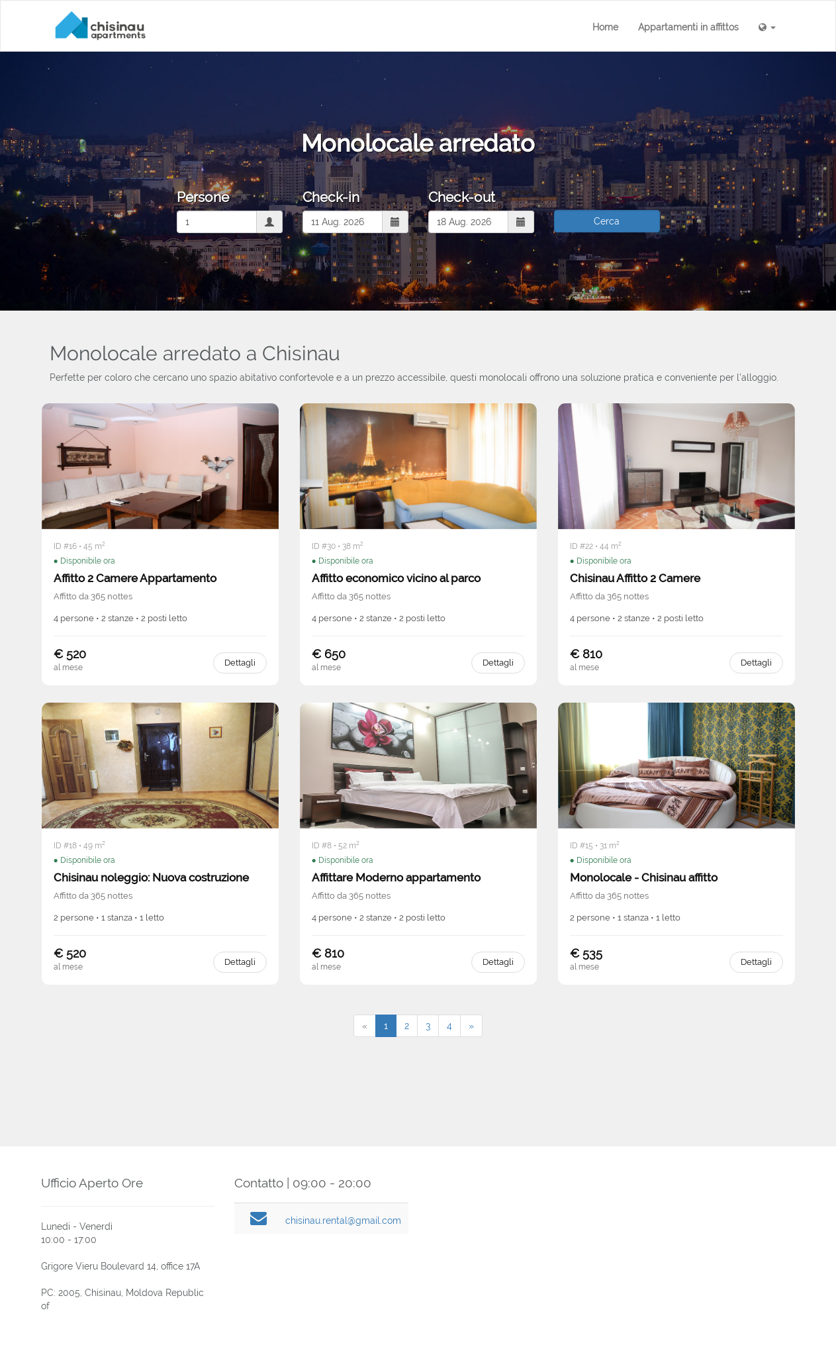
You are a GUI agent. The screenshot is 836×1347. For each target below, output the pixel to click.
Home (605, 27)
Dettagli (239, 663)
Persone (203, 197)
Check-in (330, 197)
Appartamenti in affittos (688, 27)
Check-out (461, 197)
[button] (767, 27)
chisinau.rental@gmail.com (343, 1220)
